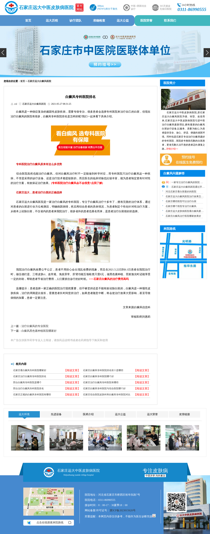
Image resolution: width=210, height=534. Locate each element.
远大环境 (24, 414)
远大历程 (52, 20)
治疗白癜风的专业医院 (34, 326)
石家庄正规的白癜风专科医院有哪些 (32, 395)
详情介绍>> (172, 149)
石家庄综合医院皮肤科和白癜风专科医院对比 (106, 395)
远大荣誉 (152, 414)
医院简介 (169, 83)
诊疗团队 (75, 20)
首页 (28, 20)
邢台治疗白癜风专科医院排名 (28, 388)
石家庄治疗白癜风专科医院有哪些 (101, 382)
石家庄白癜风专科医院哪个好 (98, 376)
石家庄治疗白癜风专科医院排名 (29, 376)
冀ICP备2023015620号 (123, 510)
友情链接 (184, 414)
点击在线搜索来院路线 (49, 522)
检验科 (27, 448)
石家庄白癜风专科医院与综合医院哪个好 (104, 388)
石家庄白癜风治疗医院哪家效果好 (183, 216)
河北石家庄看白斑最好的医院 (181, 191)
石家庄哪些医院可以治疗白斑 (181, 201)
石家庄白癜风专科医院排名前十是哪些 (103, 370)
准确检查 (99, 20)
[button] (3, 52)
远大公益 (123, 20)
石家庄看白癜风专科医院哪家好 (29, 370)
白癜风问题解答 (174, 173)
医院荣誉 (146, 20)
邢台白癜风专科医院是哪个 (27, 382)
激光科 (182, 448)
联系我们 (170, 20)
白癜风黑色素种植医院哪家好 (39, 330)
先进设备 (56, 414)
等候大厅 (105, 448)
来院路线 (169, 228)
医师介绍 (88, 414)
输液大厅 (66, 448)
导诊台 (143, 448)
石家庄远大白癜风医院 (39, 81)
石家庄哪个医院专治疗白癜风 (181, 206)
